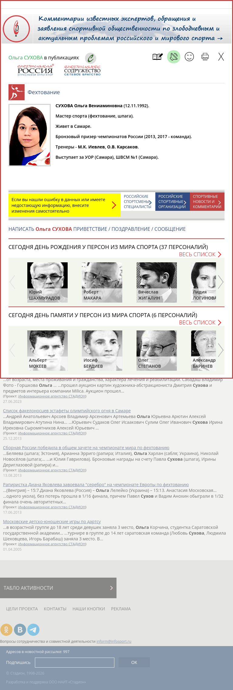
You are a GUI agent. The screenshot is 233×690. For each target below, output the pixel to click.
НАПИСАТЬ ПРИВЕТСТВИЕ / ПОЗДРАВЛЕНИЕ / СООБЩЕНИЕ (97, 232)
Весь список (197, 257)
